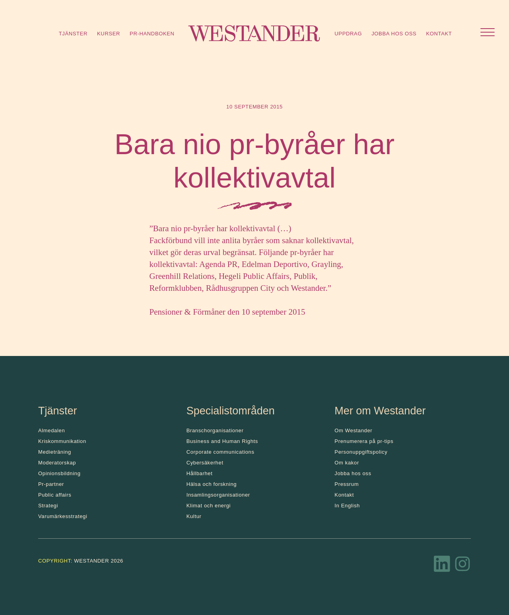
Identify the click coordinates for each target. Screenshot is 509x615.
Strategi (48, 506)
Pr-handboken (152, 34)
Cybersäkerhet (205, 463)
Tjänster (73, 34)
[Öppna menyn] (487, 33)
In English (347, 506)
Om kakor (346, 463)
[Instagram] (462, 566)
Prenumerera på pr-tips (363, 441)
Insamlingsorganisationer (218, 495)
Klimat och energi (209, 506)
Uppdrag (348, 34)
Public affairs (54, 495)
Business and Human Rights (222, 441)
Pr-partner (51, 484)
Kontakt (439, 34)
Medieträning (54, 452)
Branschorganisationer (215, 430)
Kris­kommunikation (62, 441)
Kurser (108, 34)
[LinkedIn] (442, 566)
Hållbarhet (200, 473)
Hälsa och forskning (212, 484)
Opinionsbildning (59, 473)
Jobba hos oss (393, 34)
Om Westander (353, 430)
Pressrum (346, 484)
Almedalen (51, 430)
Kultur (194, 516)
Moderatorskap (57, 463)
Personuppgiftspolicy (360, 452)
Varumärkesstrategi (62, 516)
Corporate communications (220, 452)
